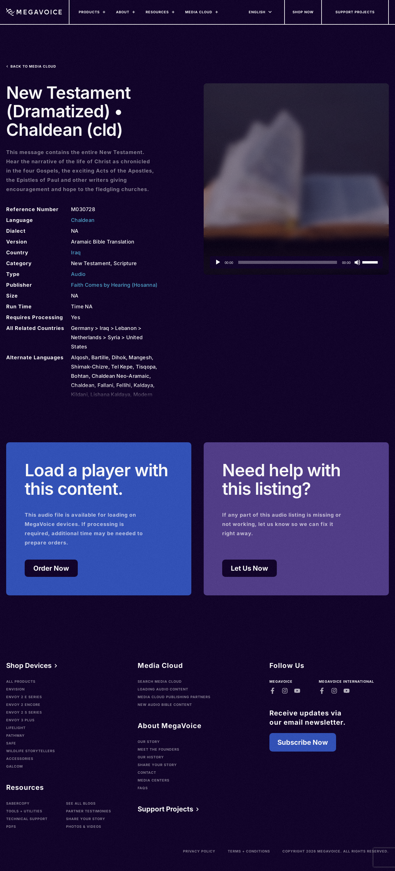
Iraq (76, 252)
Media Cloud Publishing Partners (174, 697)
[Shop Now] (303, 12)
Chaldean (82, 220)
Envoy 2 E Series (24, 697)
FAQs (143, 788)
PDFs (11, 826)
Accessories (19, 758)
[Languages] (257, 12)
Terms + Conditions (249, 851)
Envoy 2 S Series (24, 712)
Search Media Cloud (160, 681)
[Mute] (357, 262)
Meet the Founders (158, 749)
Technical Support (27, 819)
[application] (296, 262)
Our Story (149, 742)
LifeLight (16, 728)
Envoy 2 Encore (23, 704)
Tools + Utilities (24, 811)
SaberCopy (18, 803)
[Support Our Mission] (355, 12)
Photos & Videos (83, 826)
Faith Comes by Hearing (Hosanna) (114, 285)
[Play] (218, 262)
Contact (147, 772)
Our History (151, 757)
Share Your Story (85, 819)
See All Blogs (81, 803)
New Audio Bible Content (165, 704)
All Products (20, 681)
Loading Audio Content (163, 689)
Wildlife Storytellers (30, 751)
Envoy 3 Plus (20, 720)
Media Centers (153, 780)
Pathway (15, 735)
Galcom (14, 766)
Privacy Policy (199, 851)
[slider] (287, 262)
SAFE (11, 743)
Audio (78, 274)
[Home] (34, 12)
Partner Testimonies (88, 811)
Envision (15, 689)
